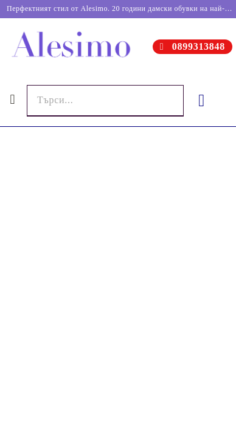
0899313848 (198, 46)
